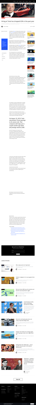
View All (18, 379)
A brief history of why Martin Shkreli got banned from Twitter (28, 303)
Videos (30, 1)
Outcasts (20, 1)
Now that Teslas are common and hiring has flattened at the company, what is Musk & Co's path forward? (17, 231)
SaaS (17, 1)
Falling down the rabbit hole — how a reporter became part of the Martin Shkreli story (24, 346)
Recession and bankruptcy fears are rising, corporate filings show (24, 319)
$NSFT (20, 45)
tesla (2, 54)
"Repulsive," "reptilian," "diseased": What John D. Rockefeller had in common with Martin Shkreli (29, 361)
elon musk (3, 56)
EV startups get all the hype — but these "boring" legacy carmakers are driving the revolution (31, 79)
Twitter (34, 386)
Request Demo (4, 48)
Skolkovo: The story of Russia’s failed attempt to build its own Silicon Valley (30, 71)
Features (27, 1)
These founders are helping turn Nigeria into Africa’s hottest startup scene (30, 62)
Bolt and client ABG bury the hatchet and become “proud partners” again (25, 290)
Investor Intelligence (17, 394)
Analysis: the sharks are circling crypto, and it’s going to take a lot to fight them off (25, 333)
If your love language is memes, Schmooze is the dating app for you (30, 87)
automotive (3, 58)
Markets (14, 1)
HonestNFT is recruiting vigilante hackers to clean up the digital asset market (30, 54)
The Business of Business (3, 1)
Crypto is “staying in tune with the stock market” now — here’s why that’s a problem (30, 46)
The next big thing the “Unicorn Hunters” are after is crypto (30, 37)
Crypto (23, 1)
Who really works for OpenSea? (23, 265)
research (12, 32)
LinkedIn (32, 386)
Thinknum (2, 386)
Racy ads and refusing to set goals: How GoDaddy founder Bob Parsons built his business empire (30, 96)
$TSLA (14, 31)
